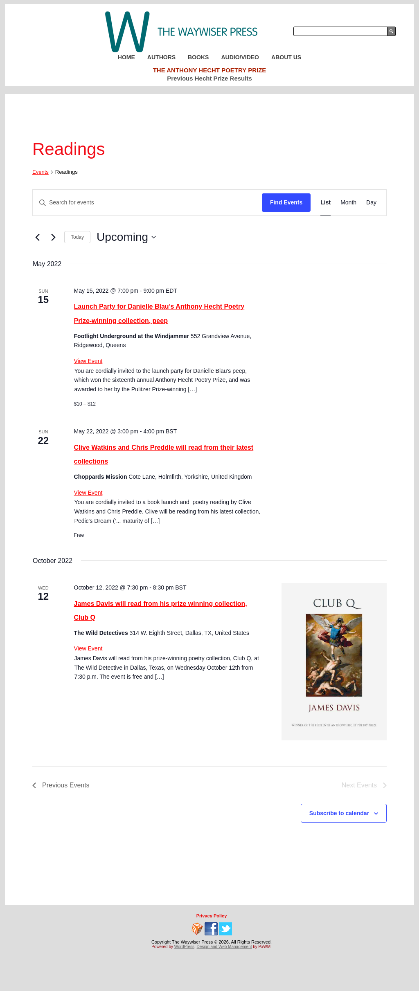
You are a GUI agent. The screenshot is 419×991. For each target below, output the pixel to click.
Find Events (286, 202)
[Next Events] (53, 237)
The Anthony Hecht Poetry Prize (209, 70)
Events (40, 172)
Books (198, 57)
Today (77, 237)
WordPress (184, 946)
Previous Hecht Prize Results (209, 78)
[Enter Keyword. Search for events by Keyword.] (147, 202)
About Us (286, 57)
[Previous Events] (37, 237)
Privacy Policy (211, 915)
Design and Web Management (224, 946)
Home (126, 57)
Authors (161, 57)
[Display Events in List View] (325, 202)
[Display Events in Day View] (371, 202)
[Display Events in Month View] (348, 202)
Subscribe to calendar (339, 813)
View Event (88, 361)
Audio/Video (240, 57)
